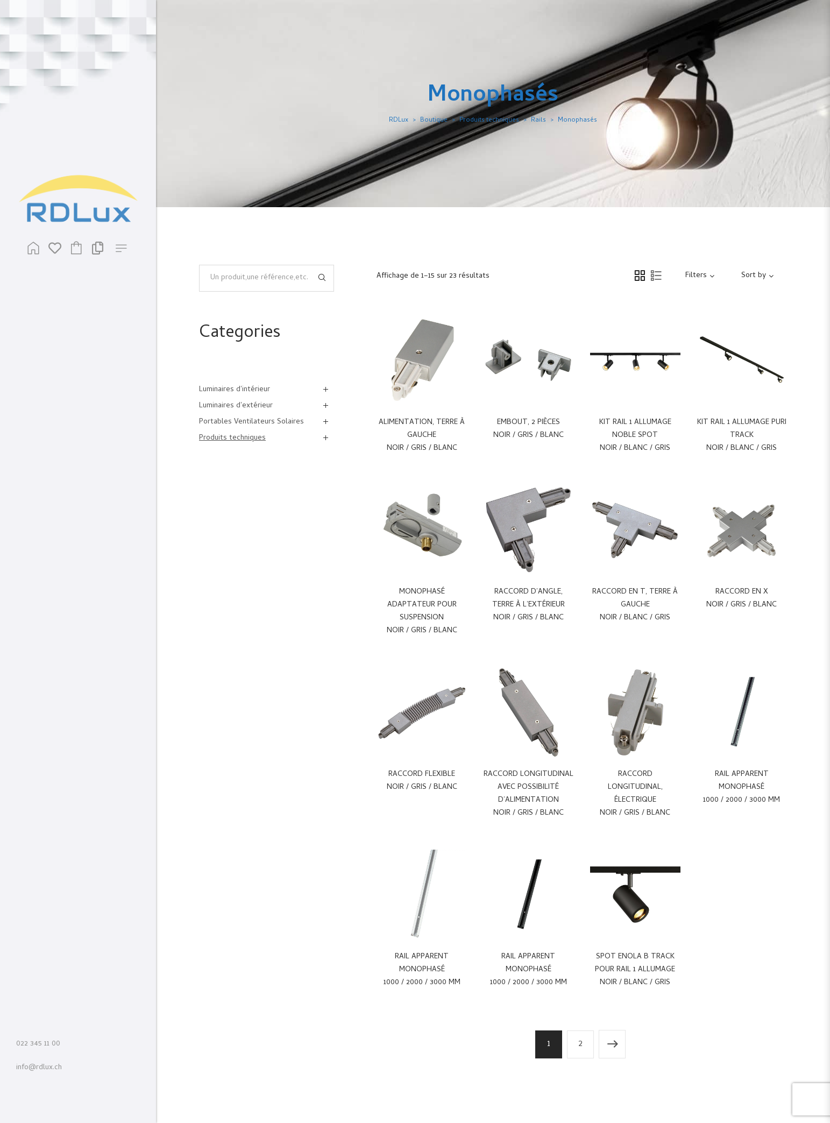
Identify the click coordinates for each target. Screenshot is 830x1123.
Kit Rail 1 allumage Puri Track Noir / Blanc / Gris (741, 435)
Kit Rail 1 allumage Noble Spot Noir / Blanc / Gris (635, 435)
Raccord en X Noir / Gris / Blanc (741, 598)
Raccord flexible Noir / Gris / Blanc (422, 781)
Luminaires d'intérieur (234, 390)
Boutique (434, 120)
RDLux (398, 120)
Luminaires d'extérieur (236, 406)
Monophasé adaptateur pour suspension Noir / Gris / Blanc (422, 611)
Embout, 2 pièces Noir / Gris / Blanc (528, 429)
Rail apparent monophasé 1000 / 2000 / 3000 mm (741, 787)
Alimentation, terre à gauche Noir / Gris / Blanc (422, 435)
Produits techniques (489, 120)
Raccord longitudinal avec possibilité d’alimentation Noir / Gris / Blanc (528, 794)
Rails (538, 120)
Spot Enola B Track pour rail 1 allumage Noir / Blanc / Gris (635, 970)
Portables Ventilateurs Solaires (251, 422)
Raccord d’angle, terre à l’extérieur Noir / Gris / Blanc (528, 605)
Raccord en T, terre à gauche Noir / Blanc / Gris (635, 605)
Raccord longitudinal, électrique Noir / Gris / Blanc (635, 794)
